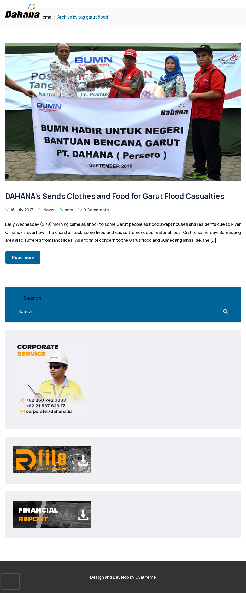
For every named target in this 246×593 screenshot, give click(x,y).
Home (45, 17)
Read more (23, 257)
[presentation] (10, 581)
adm (69, 210)
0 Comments (96, 210)
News (48, 210)
